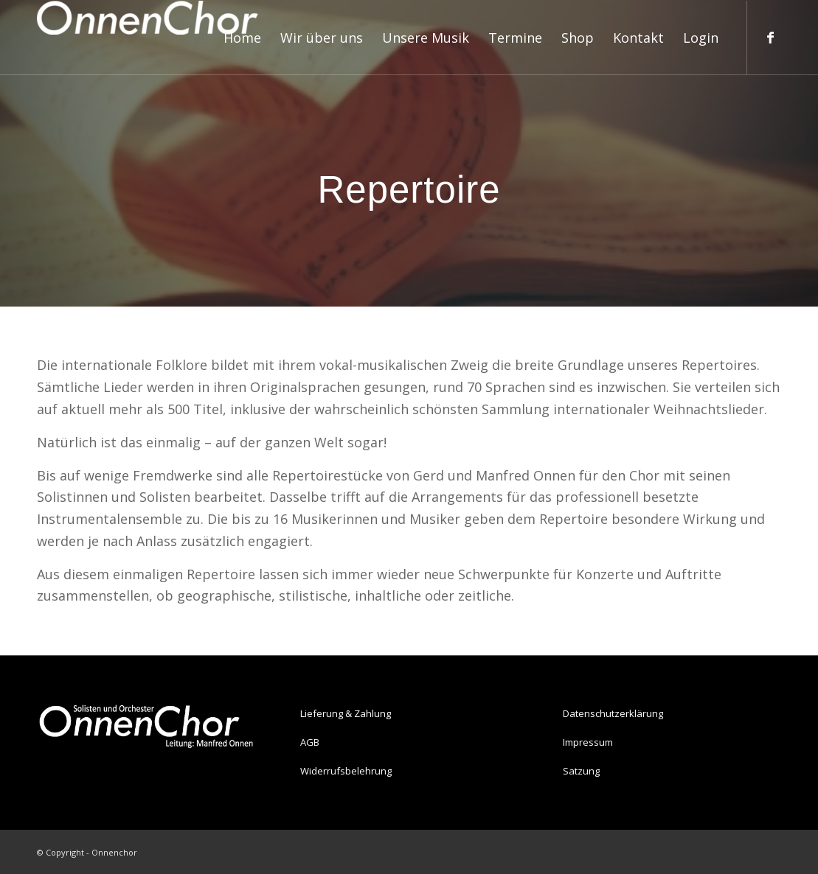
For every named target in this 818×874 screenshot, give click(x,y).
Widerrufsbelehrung (346, 770)
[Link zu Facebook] (770, 37)
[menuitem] (242, 37)
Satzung (581, 770)
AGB (309, 742)
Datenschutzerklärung (613, 713)
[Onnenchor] (147, 37)
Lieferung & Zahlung (345, 713)
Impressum (588, 742)
